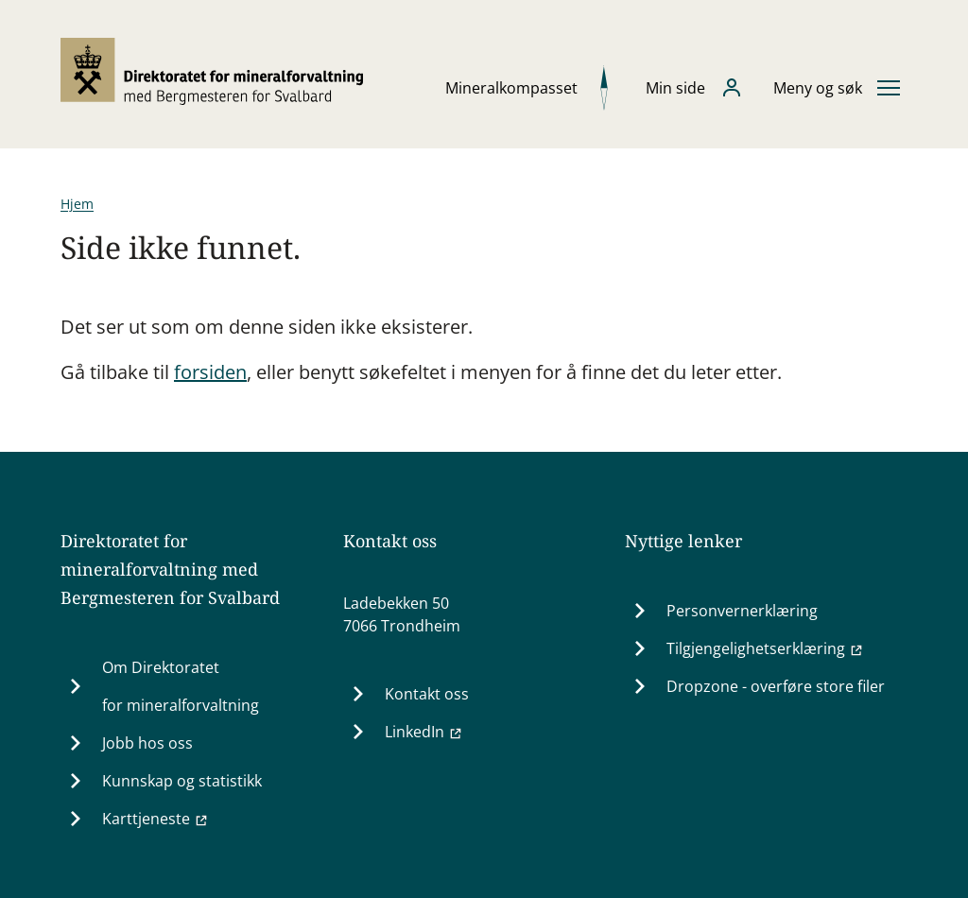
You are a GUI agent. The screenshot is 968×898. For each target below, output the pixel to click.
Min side (675, 88)
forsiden (210, 372)
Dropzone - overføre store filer (775, 686)
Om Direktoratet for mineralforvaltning (180, 686)
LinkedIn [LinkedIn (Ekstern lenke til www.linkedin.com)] (424, 731)
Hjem (77, 204)
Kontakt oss (427, 693)
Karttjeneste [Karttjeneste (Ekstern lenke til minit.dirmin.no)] (155, 818)
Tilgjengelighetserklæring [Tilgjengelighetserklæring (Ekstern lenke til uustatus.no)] (765, 648)
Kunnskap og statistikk (182, 780)
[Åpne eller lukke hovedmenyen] (837, 88)
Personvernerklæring (742, 610)
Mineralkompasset (511, 88)
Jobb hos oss (147, 743)
